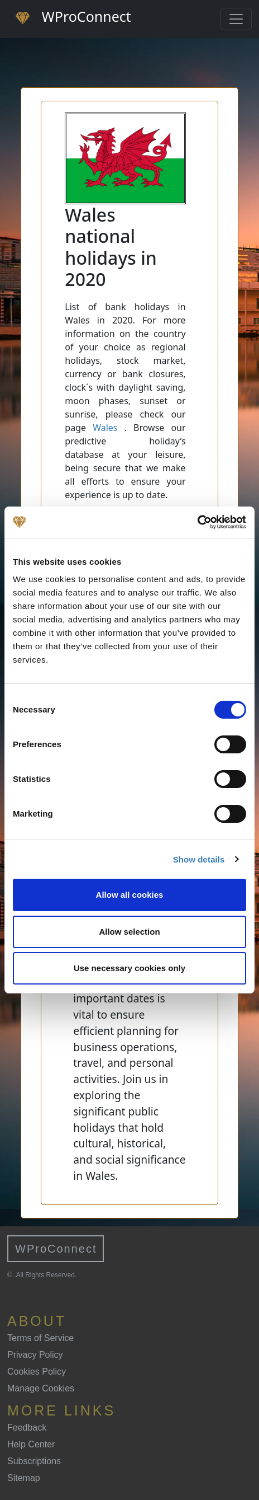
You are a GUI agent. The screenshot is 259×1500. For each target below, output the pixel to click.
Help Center (31, 1444)
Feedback (26, 1427)
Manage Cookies (40, 1388)
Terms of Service (40, 1338)
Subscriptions (34, 1461)
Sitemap (23, 1478)
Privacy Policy (35, 1355)
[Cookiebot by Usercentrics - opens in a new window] (197, 522)
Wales (105, 427)
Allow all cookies (130, 894)
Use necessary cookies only (129, 968)
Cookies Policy (36, 1371)
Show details (199, 859)
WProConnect (56, 1249)
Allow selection (129, 931)
